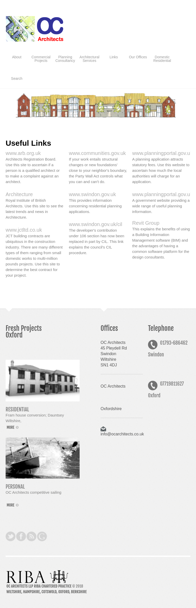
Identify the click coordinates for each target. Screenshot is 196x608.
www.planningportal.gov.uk (162, 194)
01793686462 (174, 343)
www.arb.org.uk (23, 153)
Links (113, 57)
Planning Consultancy (65, 59)
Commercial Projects (41, 59)
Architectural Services (90, 59)
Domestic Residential (162, 59)
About (16, 57)
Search (16, 78)
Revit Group (146, 223)
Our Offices (138, 57)
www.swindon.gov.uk (92, 194)
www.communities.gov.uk (97, 153)
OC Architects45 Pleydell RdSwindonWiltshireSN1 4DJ (114, 353)
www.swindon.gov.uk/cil (95, 224)
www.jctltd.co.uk (24, 230)
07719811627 (172, 384)
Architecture (19, 194)
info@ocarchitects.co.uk (122, 434)
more (10, 427)
